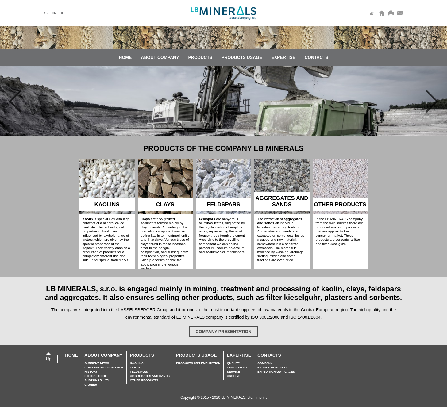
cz (46, 13)
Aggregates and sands (150, 376)
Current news (96, 363)
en (54, 13)
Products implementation (198, 363)
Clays (135, 367)
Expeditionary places (276, 371)
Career (90, 384)
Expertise (283, 57)
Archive (233, 376)
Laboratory (237, 367)
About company (160, 57)
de (62, 13)
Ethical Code (95, 376)
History (91, 371)
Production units (272, 367)
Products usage (242, 57)
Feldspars (139, 371)
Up (49, 358)
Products (200, 57)
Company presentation (224, 331)
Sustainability (96, 380)
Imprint (261, 397)
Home (125, 57)
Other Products (144, 380)
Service (233, 371)
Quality (233, 363)
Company (264, 363)
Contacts (316, 57)
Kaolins (136, 363)
